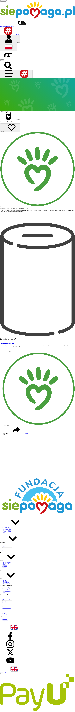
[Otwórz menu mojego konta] (10, 39)
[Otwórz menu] (16, 74)
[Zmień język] (8, 47)
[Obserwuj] (10, 128)
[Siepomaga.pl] (37, 18)
